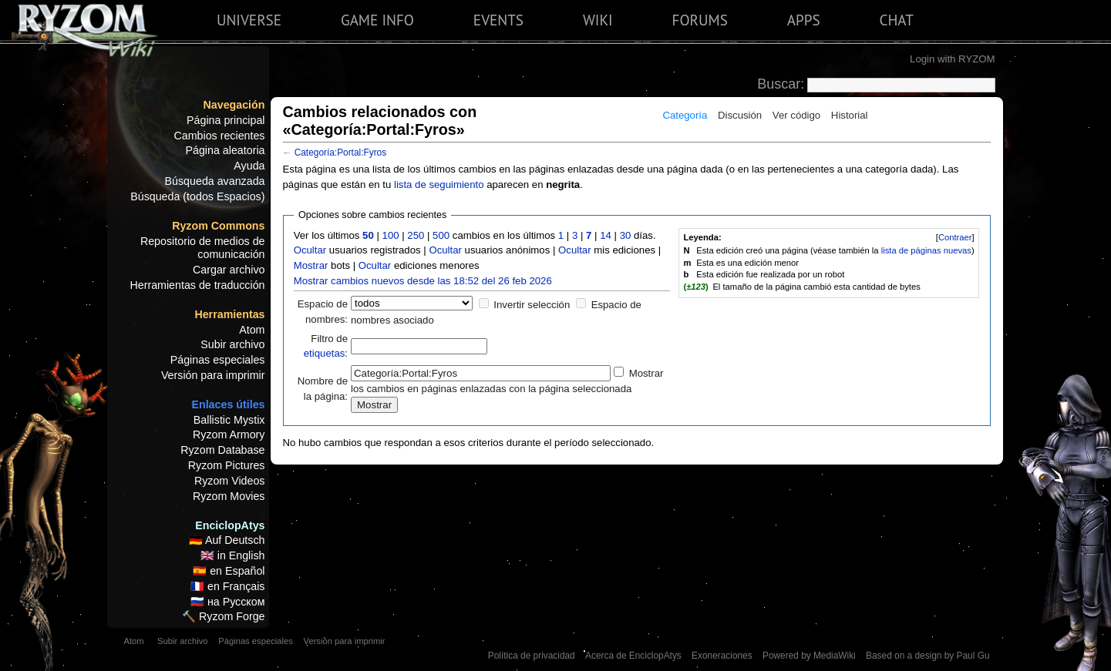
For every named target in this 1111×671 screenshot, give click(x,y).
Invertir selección (531, 304)
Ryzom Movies (228, 496)
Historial (849, 115)
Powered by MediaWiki (809, 655)
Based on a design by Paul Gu (927, 655)
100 (390, 235)
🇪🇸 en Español (228, 571)
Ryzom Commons (218, 226)
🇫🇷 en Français (227, 586)
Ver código (796, 115)
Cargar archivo (228, 269)
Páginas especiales (217, 360)
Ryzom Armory (228, 434)
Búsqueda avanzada (215, 181)
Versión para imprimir (213, 375)
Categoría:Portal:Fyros (340, 152)
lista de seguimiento (439, 184)
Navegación (234, 105)
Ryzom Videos (229, 481)
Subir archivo (232, 344)
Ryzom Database (222, 450)
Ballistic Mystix (229, 420)
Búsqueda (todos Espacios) (197, 196)
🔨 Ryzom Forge (223, 616)
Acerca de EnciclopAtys (633, 655)
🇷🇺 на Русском (227, 602)
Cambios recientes (218, 135)
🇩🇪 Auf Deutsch (227, 540)
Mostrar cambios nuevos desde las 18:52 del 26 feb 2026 (423, 281)
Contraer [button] (955, 237)
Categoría (684, 115)
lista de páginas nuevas (926, 250)
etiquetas (324, 353)
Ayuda (249, 165)
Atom (251, 330)
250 (415, 235)
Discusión (740, 115)
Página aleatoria (225, 150)
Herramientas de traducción (197, 285)
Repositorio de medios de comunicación (202, 248)
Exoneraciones (722, 655)
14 (605, 235)
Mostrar (311, 265)
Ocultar (310, 250)
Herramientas (229, 314)
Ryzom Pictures (226, 465)
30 (625, 235)
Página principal (225, 120)
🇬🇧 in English (232, 555)
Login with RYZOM (952, 59)
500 (441, 235)
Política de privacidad (531, 655)
